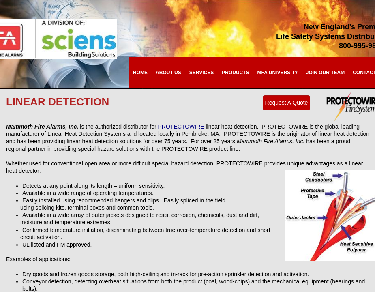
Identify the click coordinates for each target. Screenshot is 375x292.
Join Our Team (325, 72)
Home (140, 72)
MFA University (277, 72)
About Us (168, 72)
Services (201, 72)
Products (235, 72)
